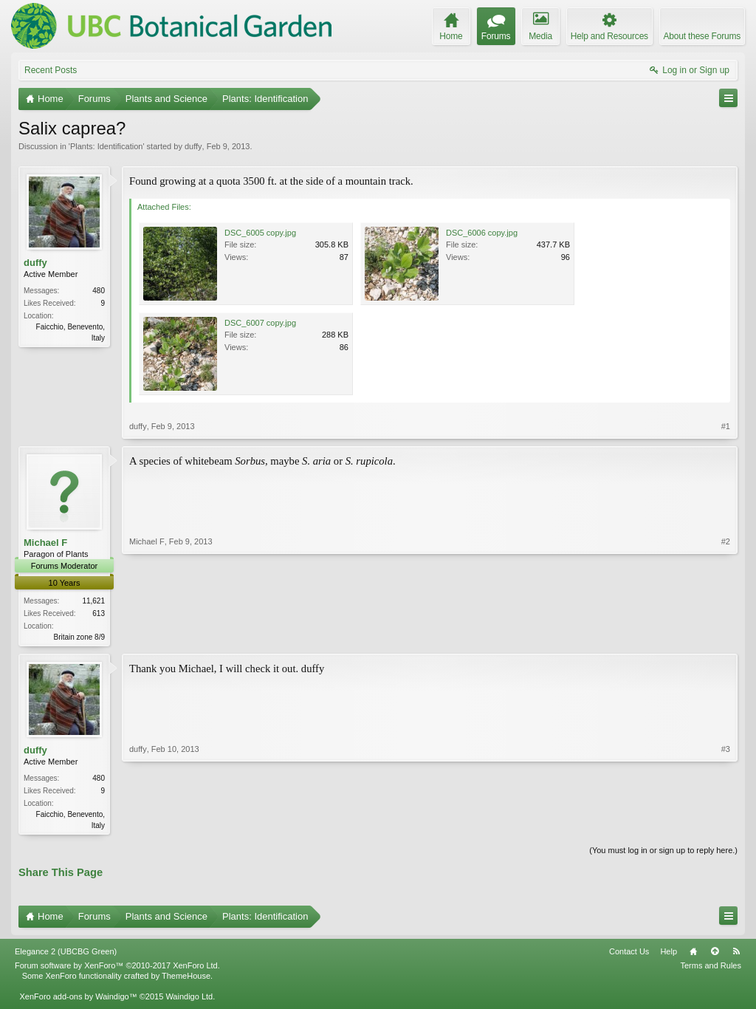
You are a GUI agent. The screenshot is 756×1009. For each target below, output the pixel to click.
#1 (725, 426)
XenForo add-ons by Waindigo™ (78, 999)
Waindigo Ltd (189, 999)
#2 (725, 635)
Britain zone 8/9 (80, 637)
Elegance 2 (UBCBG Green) (66, 954)
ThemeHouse (186, 978)
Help (668, 954)
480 (98, 291)
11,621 (93, 601)
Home (693, 954)
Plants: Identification (106, 146)
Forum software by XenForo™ (117, 968)
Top (714, 954)
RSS (736, 954)
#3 (725, 825)
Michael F (45, 542)
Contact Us (629, 954)
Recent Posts (50, 70)
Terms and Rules (710, 968)
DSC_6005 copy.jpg (260, 232)
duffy (193, 146)
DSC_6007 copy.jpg (260, 322)
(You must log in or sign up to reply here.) (663, 853)
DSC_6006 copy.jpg (482, 232)
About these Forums (702, 36)
